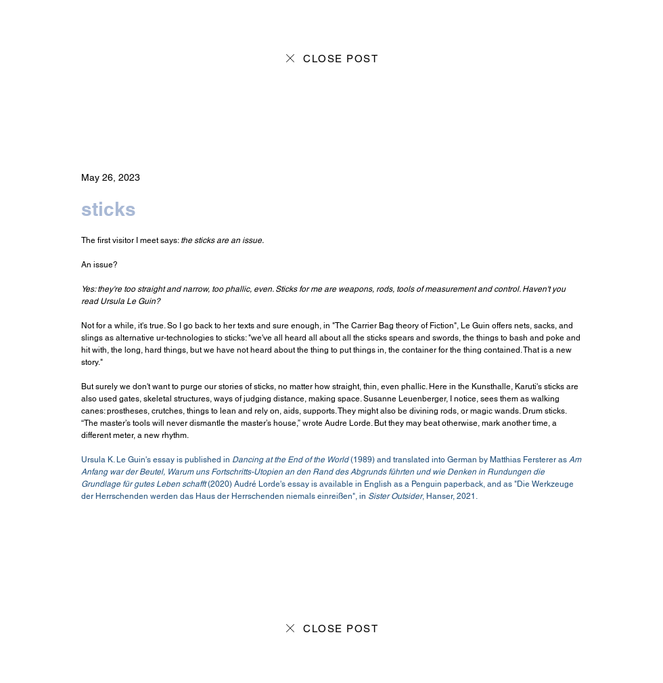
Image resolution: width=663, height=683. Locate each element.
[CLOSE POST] (331, 58)
